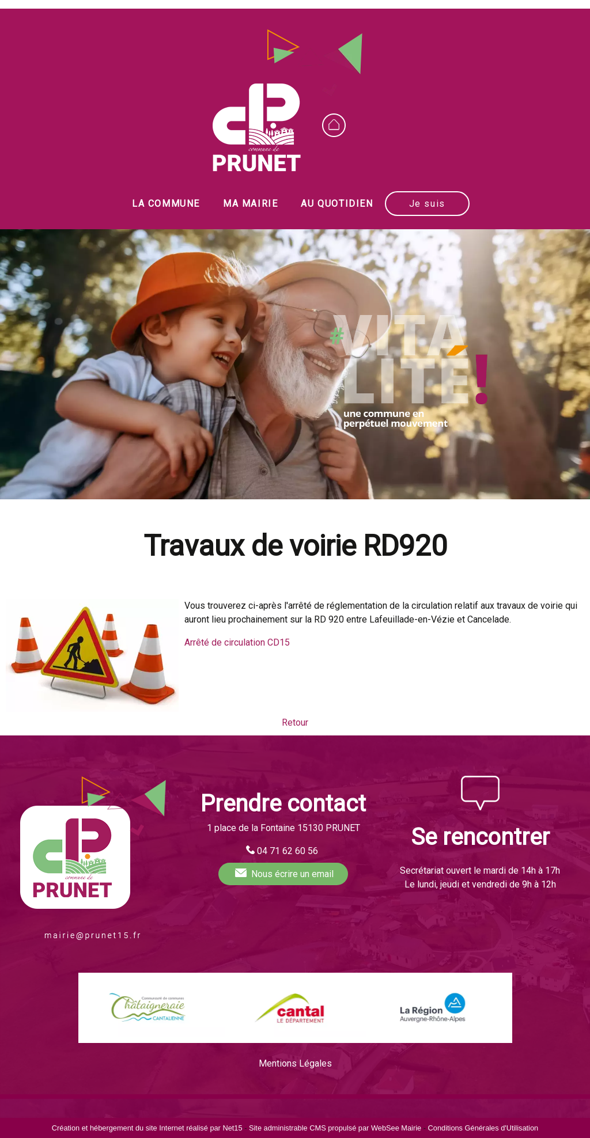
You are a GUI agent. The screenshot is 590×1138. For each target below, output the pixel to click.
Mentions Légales (295, 1063)
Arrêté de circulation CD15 (237, 642)
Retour (295, 722)
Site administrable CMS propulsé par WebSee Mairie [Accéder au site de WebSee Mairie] (335, 1128)
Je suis (427, 203)
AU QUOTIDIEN (337, 203)
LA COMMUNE (166, 203)
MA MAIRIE (250, 203)
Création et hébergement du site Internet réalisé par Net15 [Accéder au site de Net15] (147, 1128)
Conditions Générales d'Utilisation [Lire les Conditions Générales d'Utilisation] (483, 1128)
